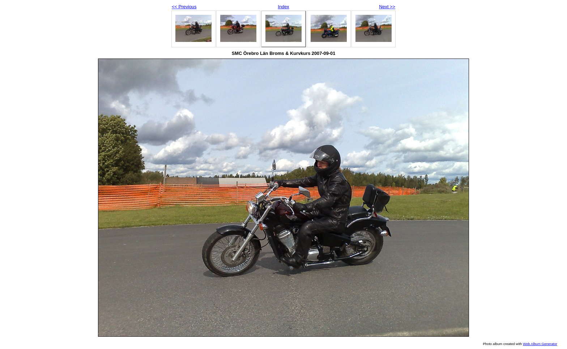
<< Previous (184, 6)
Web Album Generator (540, 344)
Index (283, 6)
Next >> (387, 6)
